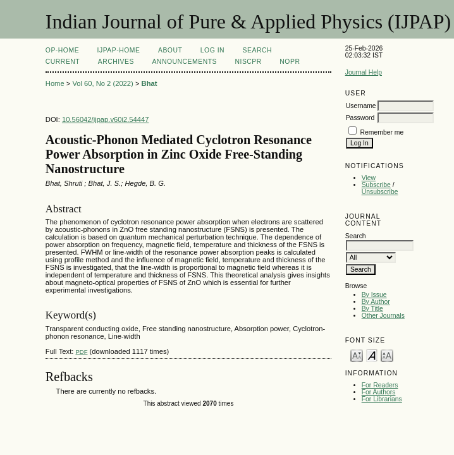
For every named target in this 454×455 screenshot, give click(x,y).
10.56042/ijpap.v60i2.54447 (105, 119)
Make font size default (371, 355)
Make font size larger (387, 355)
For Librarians (382, 399)
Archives (116, 61)
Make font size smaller (356, 355)
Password (360, 117)
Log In (212, 50)
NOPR (289, 61)
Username (361, 105)
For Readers (380, 385)
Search (257, 50)
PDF (81, 351)
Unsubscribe (380, 191)
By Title (372, 308)
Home (55, 83)
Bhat (149, 83)
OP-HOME (62, 50)
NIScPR (248, 61)
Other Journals (383, 315)
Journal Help (363, 72)
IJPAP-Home (118, 50)
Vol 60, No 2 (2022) (102, 83)
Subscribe (376, 184)
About (170, 50)
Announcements (184, 61)
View (369, 177)
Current (63, 61)
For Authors (379, 392)
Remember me (382, 132)
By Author (376, 301)
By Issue (374, 294)
